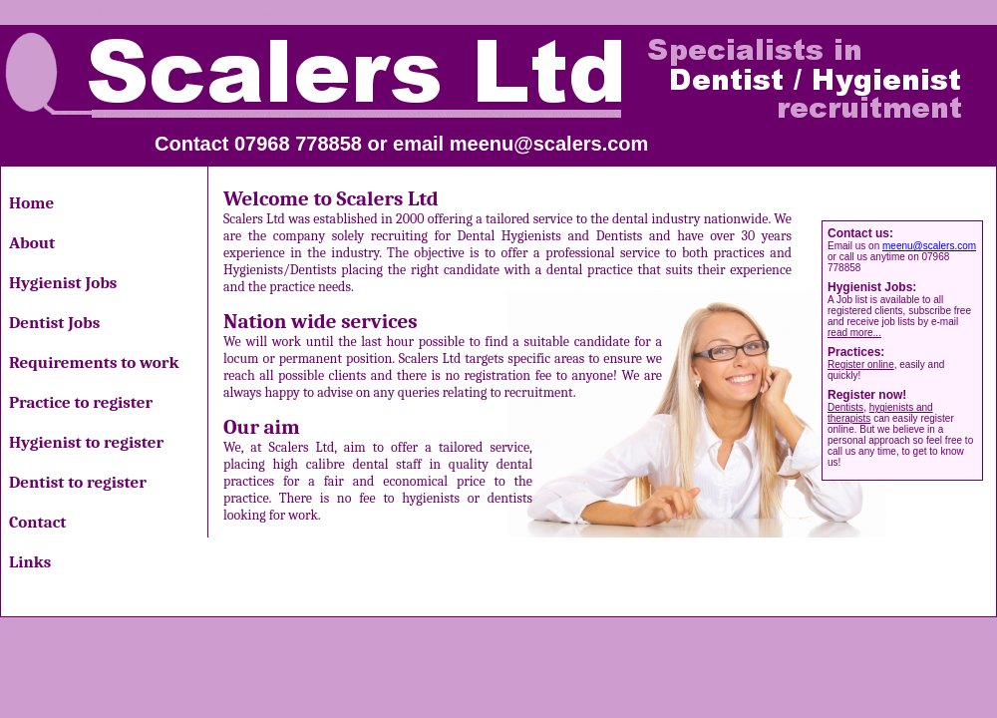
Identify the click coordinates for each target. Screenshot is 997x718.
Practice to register (81, 402)
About (32, 242)
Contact (38, 522)
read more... (854, 332)
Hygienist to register (86, 442)
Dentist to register (78, 482)
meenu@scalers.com (549, 144)
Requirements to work (93, 362)
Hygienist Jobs (63, 282)
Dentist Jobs (54, 322)
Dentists (845, 407)
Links (30, 561)
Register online (861, 364)
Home (31, 202)
